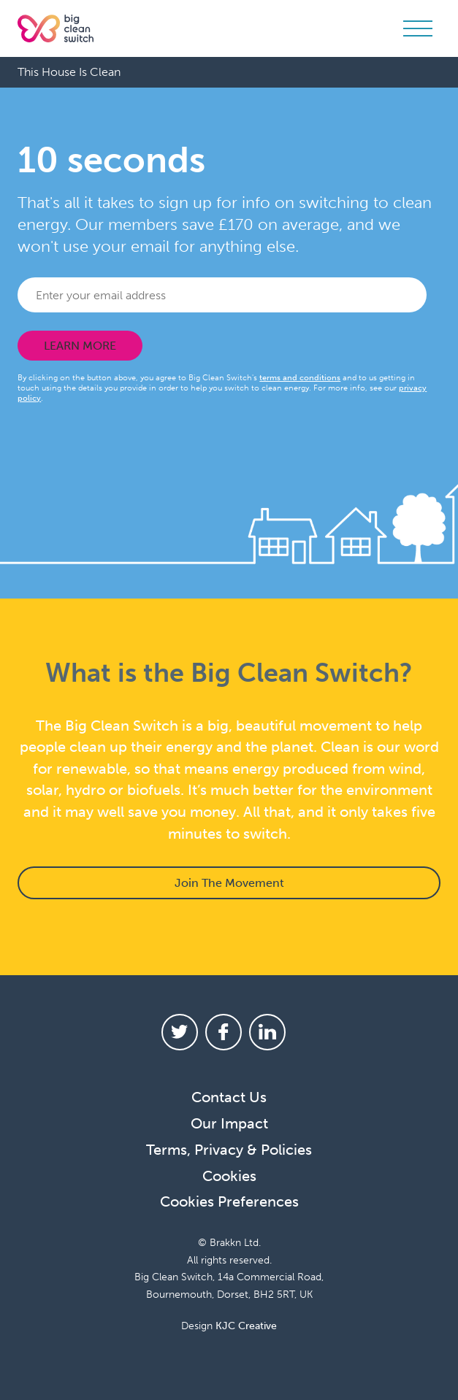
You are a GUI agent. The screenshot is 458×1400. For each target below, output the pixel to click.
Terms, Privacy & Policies (229, 1149)
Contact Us (229, 1097)
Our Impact (229, 1123)
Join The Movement (229, 883)
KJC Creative (246, 1326)
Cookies (229, 1176)
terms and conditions (299, 377)
